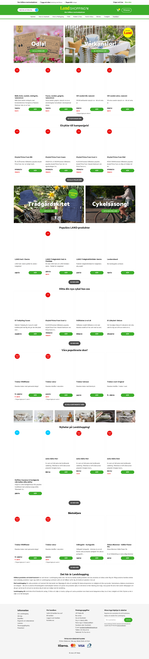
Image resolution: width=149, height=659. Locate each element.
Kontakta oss (50, 620)
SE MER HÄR (75, 343)
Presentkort (20, 628)
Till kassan (126, 10)
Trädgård (107, 17)
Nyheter (33, 17)
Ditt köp (19, 616)
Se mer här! (74, 282)
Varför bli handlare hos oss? (54, 613)
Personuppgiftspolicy (23, 625)
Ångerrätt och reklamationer (25, 621)
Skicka (128, 620)
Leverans (20, 623)
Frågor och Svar (118, 2)
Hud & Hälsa (89, 17)
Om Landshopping (22, 614)
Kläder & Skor (77, 17)
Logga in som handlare (53, 618)
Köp (35, 109)
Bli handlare (49, 615)
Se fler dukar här (74, 119)
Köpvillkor (20, 618)
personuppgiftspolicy (121, 625)
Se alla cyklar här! (74, 180)
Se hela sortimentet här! (74, 404)
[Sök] (27, 10)
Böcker (98, 17)
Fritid (68, 17)
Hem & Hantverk (44, 17)
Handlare (116, 17)
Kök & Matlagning (58, 17)
